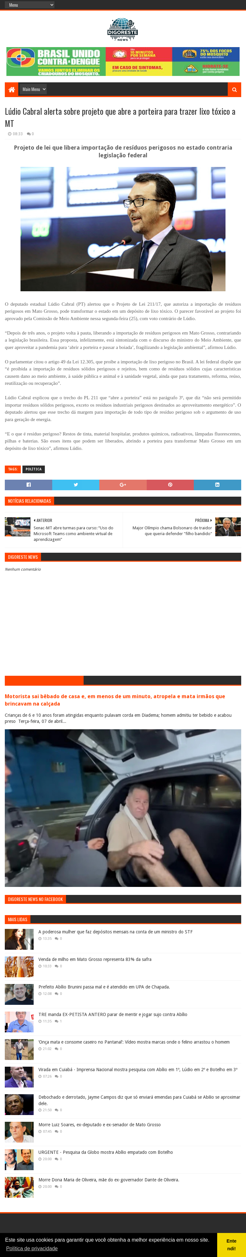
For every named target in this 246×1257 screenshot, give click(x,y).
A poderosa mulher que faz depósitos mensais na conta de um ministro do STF (115, 931)
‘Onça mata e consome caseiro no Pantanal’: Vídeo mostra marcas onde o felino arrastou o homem (134, 1042)
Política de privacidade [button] (32, 1248)
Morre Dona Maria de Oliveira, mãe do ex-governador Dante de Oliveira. (108, 1179)
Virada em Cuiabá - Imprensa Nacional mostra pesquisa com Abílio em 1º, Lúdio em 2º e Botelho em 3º (137, 1069)
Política (34, 469)
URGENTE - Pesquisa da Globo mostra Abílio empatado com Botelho (105, 1152)
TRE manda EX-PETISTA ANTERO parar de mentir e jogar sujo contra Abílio (112, 1014)
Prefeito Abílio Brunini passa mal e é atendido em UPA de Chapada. (104, 986)
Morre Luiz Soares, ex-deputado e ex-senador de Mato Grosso (99, 1124)
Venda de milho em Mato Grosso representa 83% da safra (95, 959)
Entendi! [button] (231, 1244)
